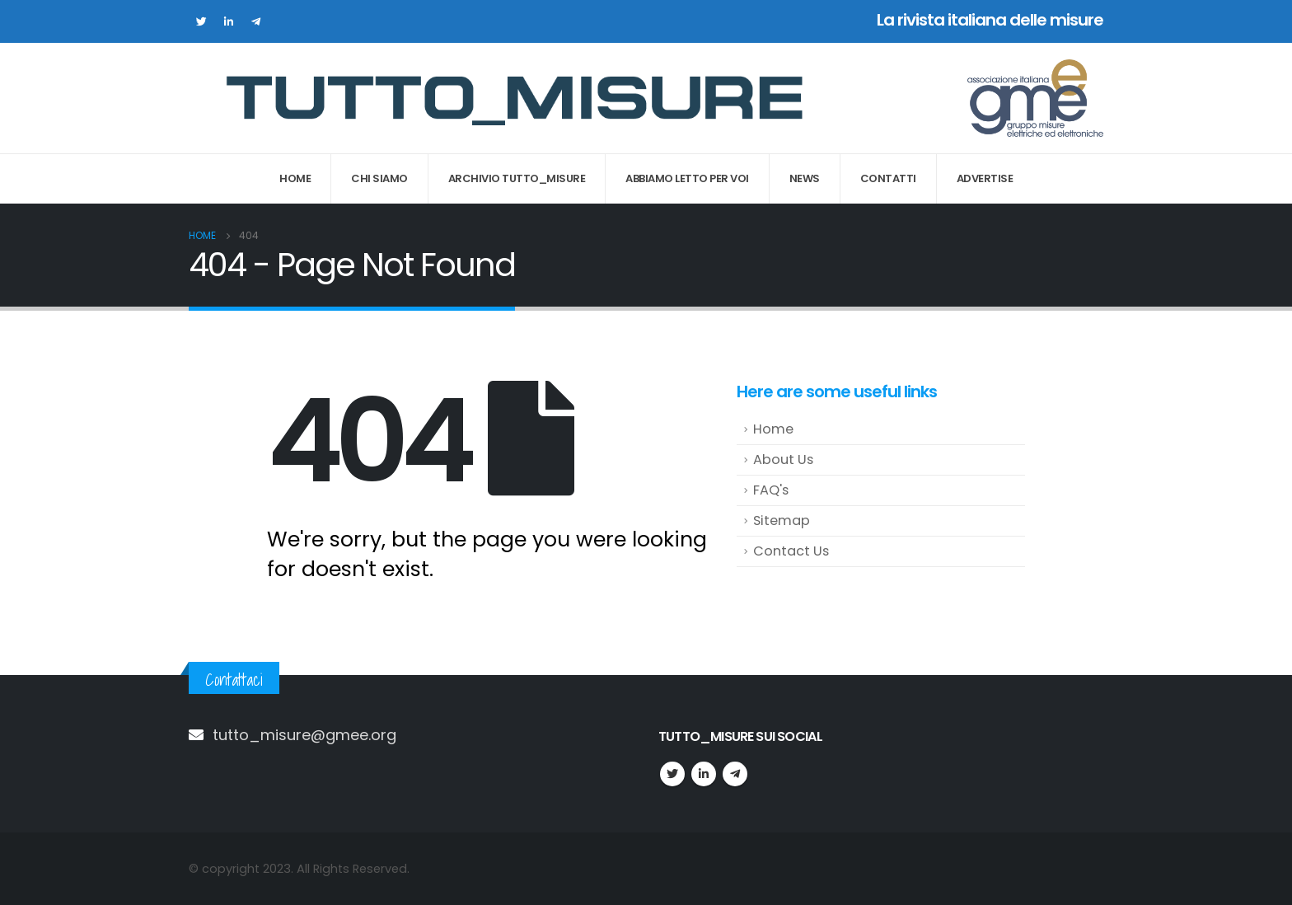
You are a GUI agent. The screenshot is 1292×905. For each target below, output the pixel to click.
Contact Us (791, 551)
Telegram (735, 774)
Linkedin (703, 774)
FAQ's (771, 490)
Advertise (985, 178)
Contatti (888, 178)
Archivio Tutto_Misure (517, 178)
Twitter (672, 774)
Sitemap (781, 520)
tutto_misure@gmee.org (304, 734)
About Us (783, 459)
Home (295, 178)
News (804, 178)
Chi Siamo (379, 178)
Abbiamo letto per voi (687, 178)
